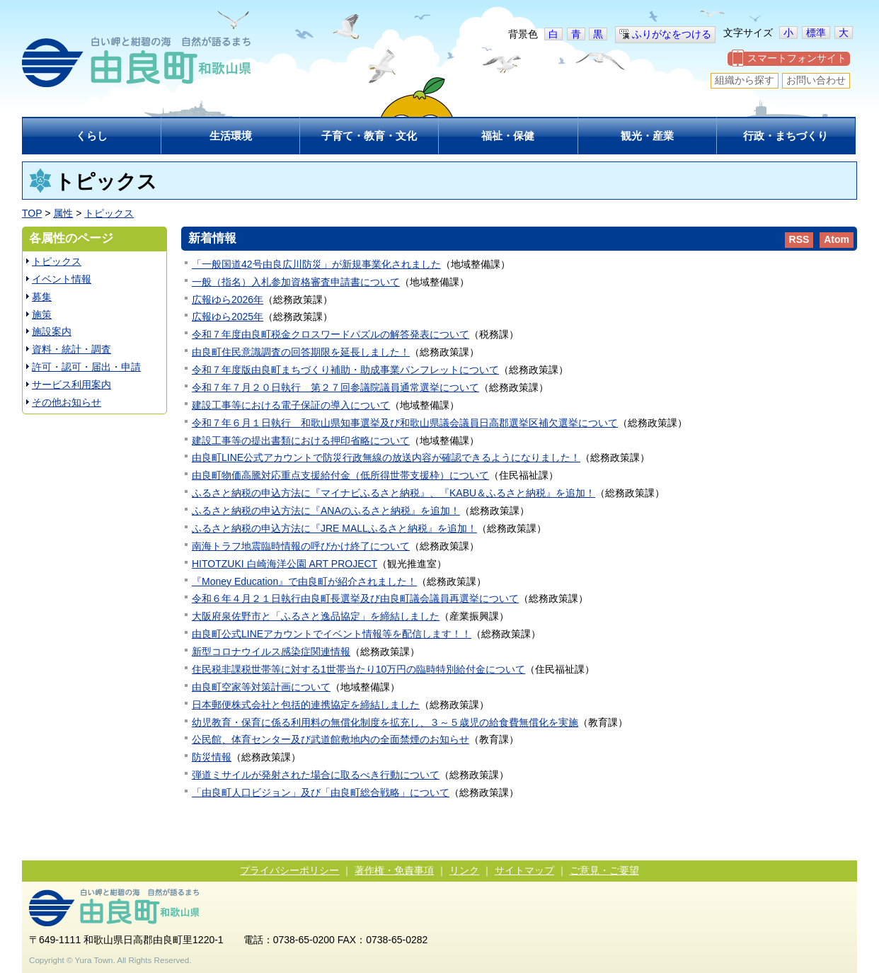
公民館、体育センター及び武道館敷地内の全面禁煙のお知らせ (330, 739)
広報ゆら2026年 (227, 299)
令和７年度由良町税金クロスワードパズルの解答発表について (330, 334)
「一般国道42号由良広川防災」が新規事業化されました (316, 264)
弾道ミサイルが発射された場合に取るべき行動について (316, 774)
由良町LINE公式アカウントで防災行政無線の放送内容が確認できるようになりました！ (386, 457)
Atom (836, 239)
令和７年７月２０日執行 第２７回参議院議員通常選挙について (335, 387)
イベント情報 (61, 279)
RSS (799, 239)
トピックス (109, 213)
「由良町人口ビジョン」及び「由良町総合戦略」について (320, 792)
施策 (42, 314)
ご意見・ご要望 (604, 870)
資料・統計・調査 (71, 349)
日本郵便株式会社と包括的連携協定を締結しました (306, 704)
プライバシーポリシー (289, 870)
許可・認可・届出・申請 (86, 366)
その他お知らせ (66, 402)
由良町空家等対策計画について (261, 687)
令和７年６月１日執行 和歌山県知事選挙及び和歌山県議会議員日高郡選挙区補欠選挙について (405, 422)
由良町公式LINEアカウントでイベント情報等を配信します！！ (331, 633)
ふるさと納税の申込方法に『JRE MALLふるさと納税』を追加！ (334, 528)
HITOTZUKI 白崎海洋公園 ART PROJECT (284, 563)
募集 (42, 296)
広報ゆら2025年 (227, 316)
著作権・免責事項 (394, 870)
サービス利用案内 (71, 384)
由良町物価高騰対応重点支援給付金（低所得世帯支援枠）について (340, 475)
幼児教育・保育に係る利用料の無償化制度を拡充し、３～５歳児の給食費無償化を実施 (385, 722)
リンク (464, 870)
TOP (32, 213)
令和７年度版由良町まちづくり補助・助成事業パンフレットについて (345, 369)
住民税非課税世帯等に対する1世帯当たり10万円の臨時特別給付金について (358, 669)
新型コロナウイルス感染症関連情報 (271, 651)
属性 (63, 213)
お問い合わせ (816, 80)
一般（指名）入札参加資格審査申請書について (296, 282)
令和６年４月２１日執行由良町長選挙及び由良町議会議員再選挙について (355, 598)
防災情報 (211, 757)
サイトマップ (524, 870)
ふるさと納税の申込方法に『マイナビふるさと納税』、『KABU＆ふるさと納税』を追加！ (393, 493)
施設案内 (51, 331)
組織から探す (744, 80)
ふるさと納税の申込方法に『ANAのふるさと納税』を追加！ (326, 510)
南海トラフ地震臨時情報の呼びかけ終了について (301, 546)
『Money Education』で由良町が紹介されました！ (304, 581)
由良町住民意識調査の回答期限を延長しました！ (301, 352)
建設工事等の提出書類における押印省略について (301, 440)
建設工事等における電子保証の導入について (291, 405)
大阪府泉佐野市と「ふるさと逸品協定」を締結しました (316, 616)
